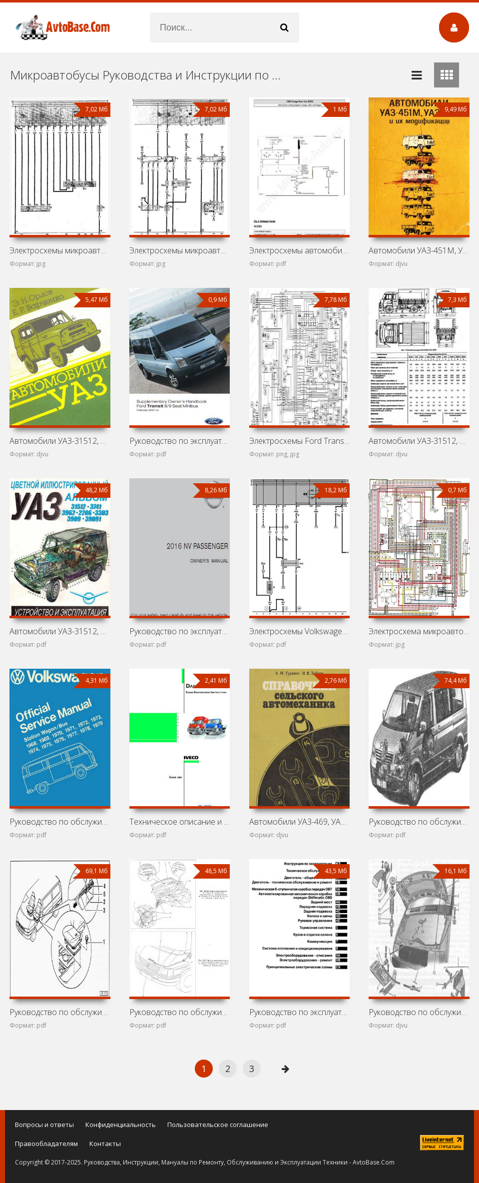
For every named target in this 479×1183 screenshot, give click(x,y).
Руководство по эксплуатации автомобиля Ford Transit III (179, 440)
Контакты (105, 1143)
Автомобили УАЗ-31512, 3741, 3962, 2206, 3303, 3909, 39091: (59, 631)
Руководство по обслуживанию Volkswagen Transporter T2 (59, 821)
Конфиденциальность (120, 1124)
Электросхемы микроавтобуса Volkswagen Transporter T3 (179, 250)
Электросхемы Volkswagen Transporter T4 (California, (299, 631)
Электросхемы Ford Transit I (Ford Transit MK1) (299, 440)
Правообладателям (46, 1143)
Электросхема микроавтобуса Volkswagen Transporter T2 (419, 631)
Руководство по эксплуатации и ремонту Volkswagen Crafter (299, 1012)
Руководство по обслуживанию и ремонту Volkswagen (419, 821)
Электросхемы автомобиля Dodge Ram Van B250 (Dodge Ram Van (299, 250)
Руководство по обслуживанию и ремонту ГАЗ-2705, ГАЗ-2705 (419, 1012)
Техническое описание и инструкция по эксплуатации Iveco (179, 821)
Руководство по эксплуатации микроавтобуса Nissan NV (179, 631)
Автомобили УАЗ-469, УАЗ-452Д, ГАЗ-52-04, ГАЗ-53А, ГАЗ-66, (299, 821)
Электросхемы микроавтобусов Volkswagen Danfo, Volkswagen (59, 250)
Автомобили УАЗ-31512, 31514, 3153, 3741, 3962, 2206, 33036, (419, 440)
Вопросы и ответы (44, 1124)
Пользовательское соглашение (217, 1124)
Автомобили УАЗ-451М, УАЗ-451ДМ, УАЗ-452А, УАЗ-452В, (419, 250)
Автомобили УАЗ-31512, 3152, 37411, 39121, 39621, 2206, (59, 440)
